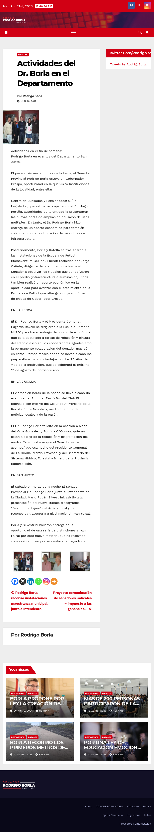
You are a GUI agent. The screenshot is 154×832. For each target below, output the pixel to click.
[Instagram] (46, 581)
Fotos (147, 815)
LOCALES (22, 54)
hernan (43, 711)
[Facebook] (14, 581)
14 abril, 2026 (23, 754)
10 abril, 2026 (97, 754)
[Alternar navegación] (74, 32)
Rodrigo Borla (32, 96)
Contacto (133, 806)
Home (88, 806)
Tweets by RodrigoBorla (128, 64)
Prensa (146, 806)
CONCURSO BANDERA (110, 806)
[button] (140, 32)
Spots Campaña (113, 815)
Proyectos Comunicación (135, 823)
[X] (22, 581)
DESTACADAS (17, 693)
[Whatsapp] (38, 581)
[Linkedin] (30, 581)
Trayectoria (133, 815)
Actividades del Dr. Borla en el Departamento (46, 73)
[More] (54, 581)
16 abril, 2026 (97, 711)
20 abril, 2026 (24, 711)
